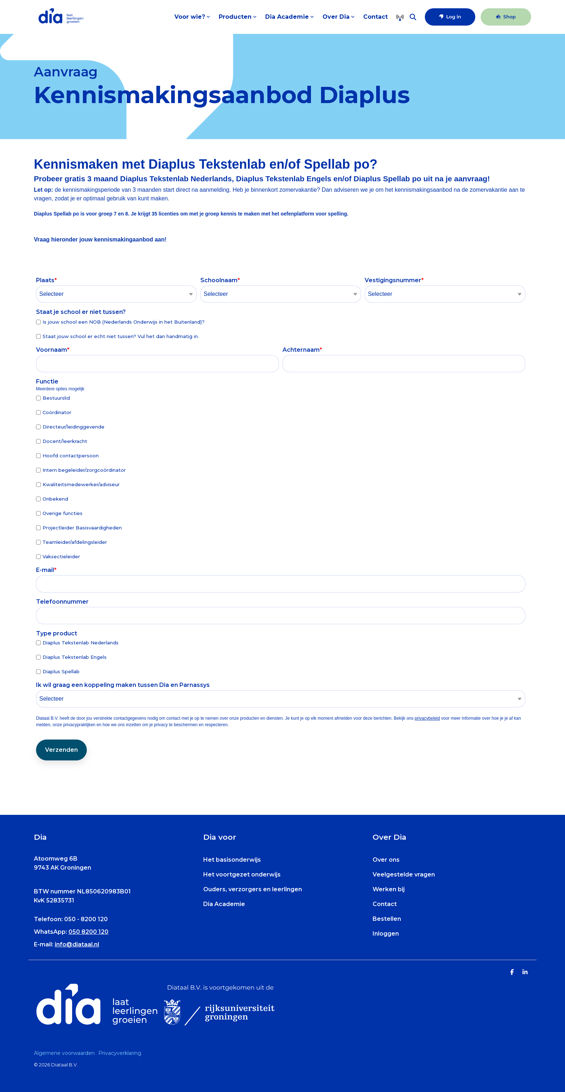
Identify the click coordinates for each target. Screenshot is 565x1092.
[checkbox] (280, 329)
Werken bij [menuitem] (389, 889)
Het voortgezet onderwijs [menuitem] (242, 874)
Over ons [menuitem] (386, 859)
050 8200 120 (88, 931)
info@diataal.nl (77, 944)
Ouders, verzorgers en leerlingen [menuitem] (252, 889)
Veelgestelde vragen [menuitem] (404, 874)
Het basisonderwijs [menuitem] (232, 859)
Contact (375, 16)
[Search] (413, 17)
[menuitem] (66, 1053)
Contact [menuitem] (385, 904)
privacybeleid (427, 718)
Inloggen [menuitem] (386, 933)
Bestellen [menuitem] (387, 918)
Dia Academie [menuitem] (224, 904)
